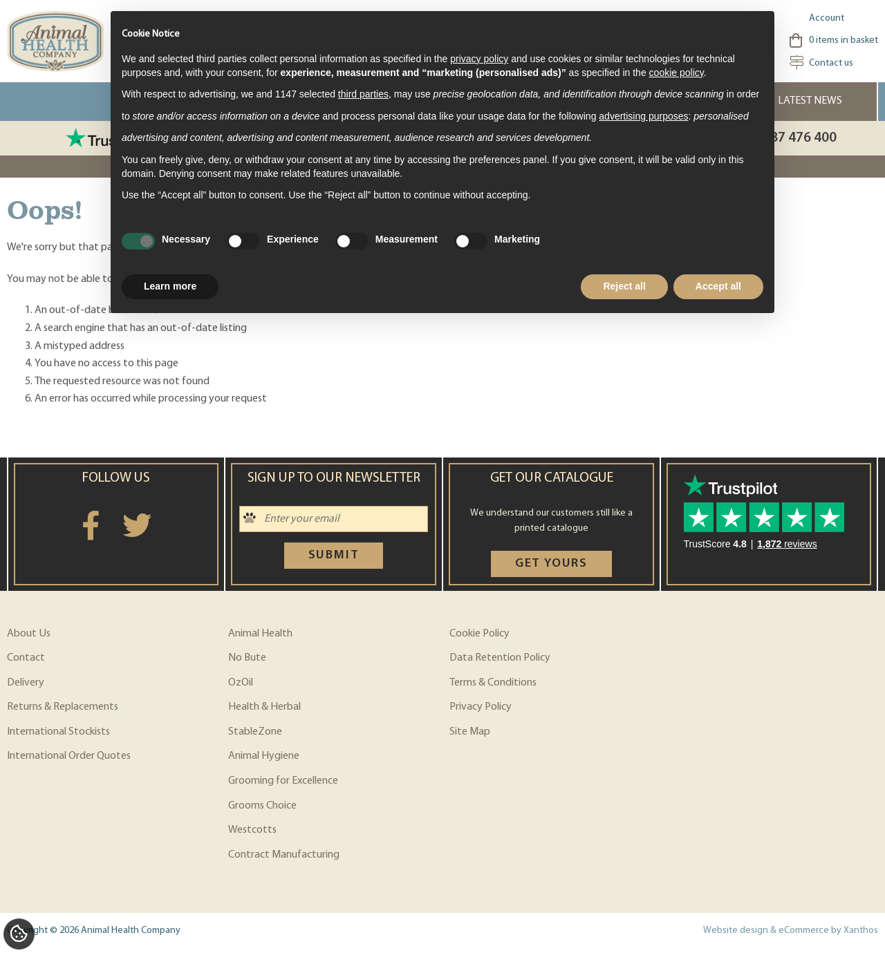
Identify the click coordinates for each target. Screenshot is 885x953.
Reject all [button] (624, 286)
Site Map (469, 731)
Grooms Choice (262, 805)
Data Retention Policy (499, 657)
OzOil (240, 682)
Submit (334, 555)
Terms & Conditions (493, 682)
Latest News (810, 100)
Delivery (25, 682)
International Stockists (58, 731)
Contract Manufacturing (283, 854)
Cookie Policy (479, 633)
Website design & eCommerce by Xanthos (790, 930)
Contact (26, 657)
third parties (363, 94)
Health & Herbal (264, 707)
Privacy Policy (480, 707)
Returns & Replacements (62, 707)
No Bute (247, 657)
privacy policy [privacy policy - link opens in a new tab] (479, 58)
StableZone (255, 731)
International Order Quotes (69, 756)
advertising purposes (643, 116)
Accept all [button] (718, 286)
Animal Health (260, 633)
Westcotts (252, 830)
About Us (28, 633)
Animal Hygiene (263, 756)
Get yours (551, 563)
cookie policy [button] (676, 72)
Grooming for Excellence (283, 780)
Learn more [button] (170, 286)
